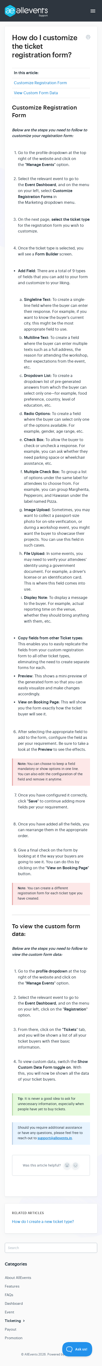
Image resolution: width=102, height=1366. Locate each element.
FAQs (9, 1295)
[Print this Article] (88, 38)
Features (12, 1286)
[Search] (51, 1248)
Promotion (14, 1338)
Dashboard (14, 1303)
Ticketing (15, 1320)
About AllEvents (18, 1277)
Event (9, 1312)
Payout (10, 1329)
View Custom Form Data (36, 93)
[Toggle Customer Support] (77, 1349)
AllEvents (31, 1354)
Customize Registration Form (40, 83)
